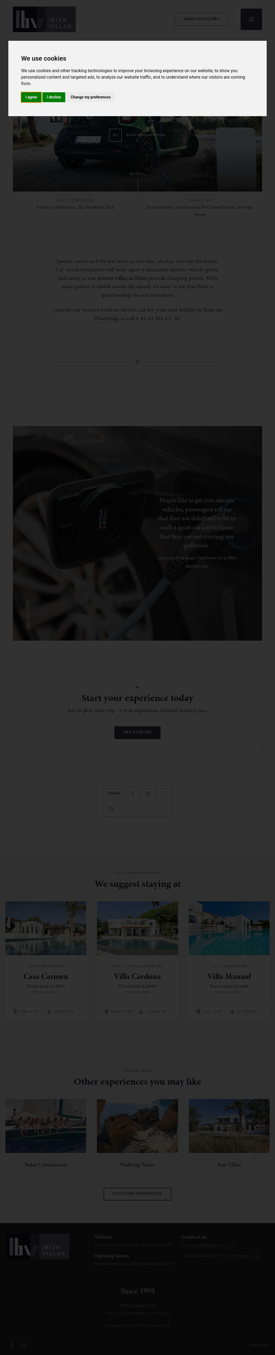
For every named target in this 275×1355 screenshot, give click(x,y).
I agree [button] (31, 97)
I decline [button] (54, 97)
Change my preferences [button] (91, 97)
